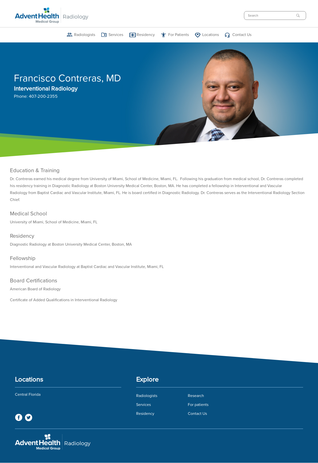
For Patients (178, 35)
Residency (146, 35)
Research (196, 396)
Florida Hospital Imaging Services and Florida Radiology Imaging (159, 442)
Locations (210, 35)
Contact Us (241, 35)
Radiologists (84, 35)
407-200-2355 (43, 96)
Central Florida (27, 395)
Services (116, 35)
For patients (198, 405)
